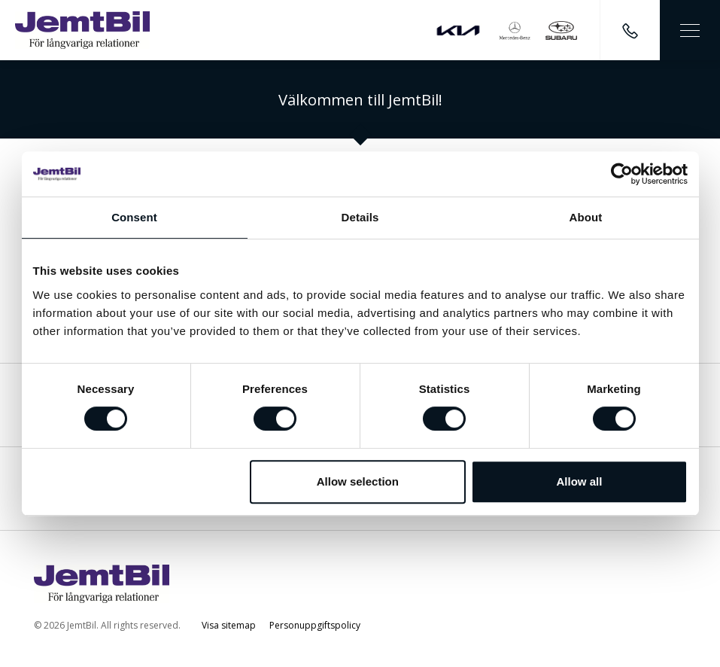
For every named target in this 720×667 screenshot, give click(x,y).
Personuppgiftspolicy (314, 625)
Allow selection (358, 481)
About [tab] (586, 217)
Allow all (580, 481)
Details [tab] (360, 217)
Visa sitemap (229, 625)
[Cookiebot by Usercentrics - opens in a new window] (622, 174)
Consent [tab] (134, 217)
